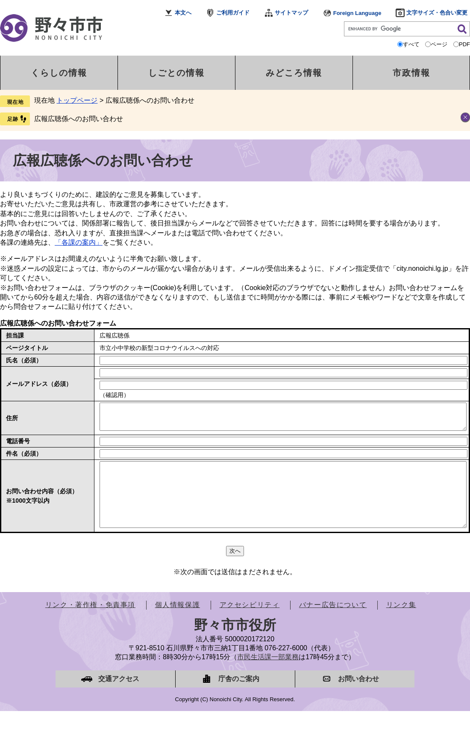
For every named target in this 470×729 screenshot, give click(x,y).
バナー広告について (333, 622)
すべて (411, 44)
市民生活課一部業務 (268, 675)
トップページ (76, 100)
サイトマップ (291, 12)
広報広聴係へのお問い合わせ (78, 118)
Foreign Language (357, 13)
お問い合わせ (358, 696)
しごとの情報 (176, 72)
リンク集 (401, 622)
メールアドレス (39, 383)
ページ (439, 44)
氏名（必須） (24, 360)
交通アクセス (118, 696)
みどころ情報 (294, 72)
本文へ (183, 12)
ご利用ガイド (233, 12)
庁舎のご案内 (238, 696)
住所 (12, 420)
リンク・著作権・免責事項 (90, 622)
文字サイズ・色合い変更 (436, 12)
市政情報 (411, 72)
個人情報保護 (177, 622)
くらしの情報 (59, 72)
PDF (464, 44)
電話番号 (18, 446)
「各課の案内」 (79, 242)
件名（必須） (24, 458)
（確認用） (114, 394)
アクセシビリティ (250, 622)
